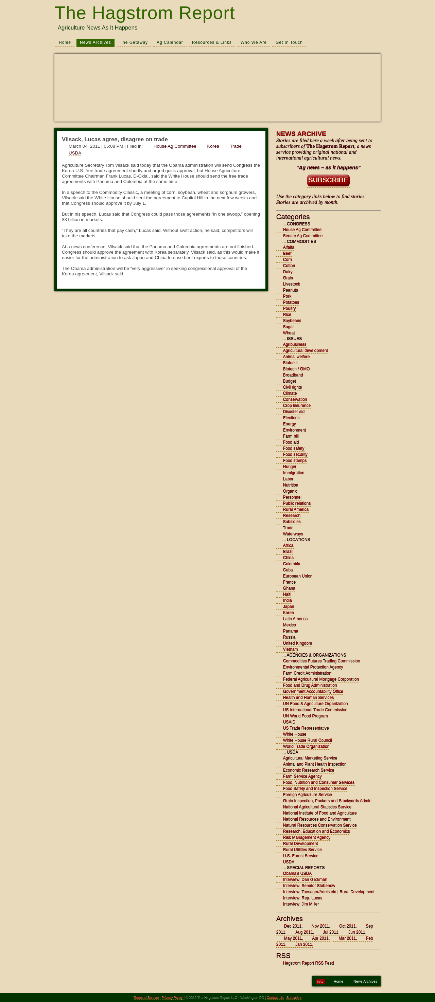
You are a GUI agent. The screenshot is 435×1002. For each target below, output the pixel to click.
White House (295, 734)
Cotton (289, 265)
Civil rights (292, 387)
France (289, 582)
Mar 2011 (347, 938)
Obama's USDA (297, 873)
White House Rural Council (307, 740)
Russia (289, 637)
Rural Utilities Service (302, 849)
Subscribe (293, 997)
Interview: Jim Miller (301, 903)
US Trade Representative (306, 728)
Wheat (289, 332)
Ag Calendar (170, 42)
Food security (295, 454)
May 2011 (293, 938)
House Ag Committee (175, 146)
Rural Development (300, 843)
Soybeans (292, 320)
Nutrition (290, 484)
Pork (287, 296)
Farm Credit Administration (307, 673)
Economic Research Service (308, 770)
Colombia (291, 563)
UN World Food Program (305, 715)
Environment (294, 429)
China (288, 557)
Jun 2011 (356, 932)
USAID (289, 721)
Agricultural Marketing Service (310, 757)
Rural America (296, 509)
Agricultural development (305, 350)
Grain (288, 277)
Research (291, 515)
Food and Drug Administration (310, 685)
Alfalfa (288, 247)
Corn (287, 259)
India (287, 600)
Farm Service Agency (302, 776)
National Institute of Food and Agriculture (320, 812)
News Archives (95, 42)
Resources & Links (212, 42)
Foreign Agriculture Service (307, 794)
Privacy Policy (173, 997)
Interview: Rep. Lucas (302, 897)
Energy (289, 423)
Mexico (289, 624)
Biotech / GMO (296, 368)
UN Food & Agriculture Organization (315, 703)
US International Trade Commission (315, 709)
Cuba (288, 569)
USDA (75, 153)
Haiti (287, 594)
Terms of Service (146, 997)
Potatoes (291, 302)
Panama (290, 630)
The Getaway (134, 42)
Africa (288, 545)
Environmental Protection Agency (313, 666)
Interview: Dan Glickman (305, 879)
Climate (290, 393)
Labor (288, 478)
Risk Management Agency (306, 837)
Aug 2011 (304, 932)
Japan (288, 606)
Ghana (289, 588)
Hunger (289, 466)
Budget (289, 381)
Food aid (291, 442)
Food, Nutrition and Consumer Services (318, 782)
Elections (291, 417)
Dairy (288, 271)
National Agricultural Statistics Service (317, 806)
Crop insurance (297, 405)
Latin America (295, 618)
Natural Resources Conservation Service (320, 825)
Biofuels (290, 362)
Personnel (292, 497)
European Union (298, 575)
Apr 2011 (320, 938)
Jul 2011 (330, 932)
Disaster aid (293, 411)
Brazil (288, 551)
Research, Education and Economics (316, 831)
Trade (235, 146)
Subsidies (292, 521)
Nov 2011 (320, 926)
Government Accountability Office (313, 691)
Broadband (293, 374)
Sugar (288, 326)
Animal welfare (296, 356)
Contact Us (275, 997)
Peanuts (290, 290)
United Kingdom (297, 643)
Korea (213, 146)
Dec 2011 (292, 926)
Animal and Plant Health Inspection (315, 764)
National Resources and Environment (317, 819)
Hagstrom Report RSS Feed (308, 963)
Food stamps (295, 460)
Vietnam (290, 649)
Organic (290, 491)
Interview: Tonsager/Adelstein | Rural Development (329, 891)
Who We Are (254, 42)
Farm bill (291, 436)
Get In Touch (289, 42)
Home (65, 42)
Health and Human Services (308, 697)
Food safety (293, 448)
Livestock (291, 283)
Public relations (297, 503)
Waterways (293, 533)
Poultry (289, 308)
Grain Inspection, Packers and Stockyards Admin (327, 800)
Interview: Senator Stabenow (309, 885)
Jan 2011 (303, 944)
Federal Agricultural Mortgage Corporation (321, 679)
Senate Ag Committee (303, 235)
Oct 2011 (347, 926)
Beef (287, 253)
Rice (287, 314)
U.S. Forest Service (300, 855)
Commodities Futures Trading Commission (321, 660)
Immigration (293, 472)
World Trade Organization (306, 746)
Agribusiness (295, 344)
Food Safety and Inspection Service (315, 788)
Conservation (295, 399)
